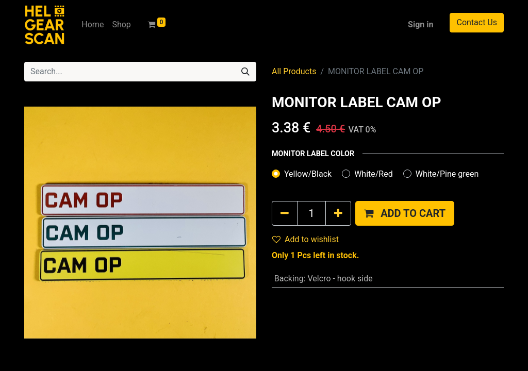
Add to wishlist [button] (305, 239)
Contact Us (476, 22)
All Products (294, 71)
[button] (404, 213)
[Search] (245, 71)
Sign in (420, 24)
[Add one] (338, 213)
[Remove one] (285, 213)
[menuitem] (92, 24)
